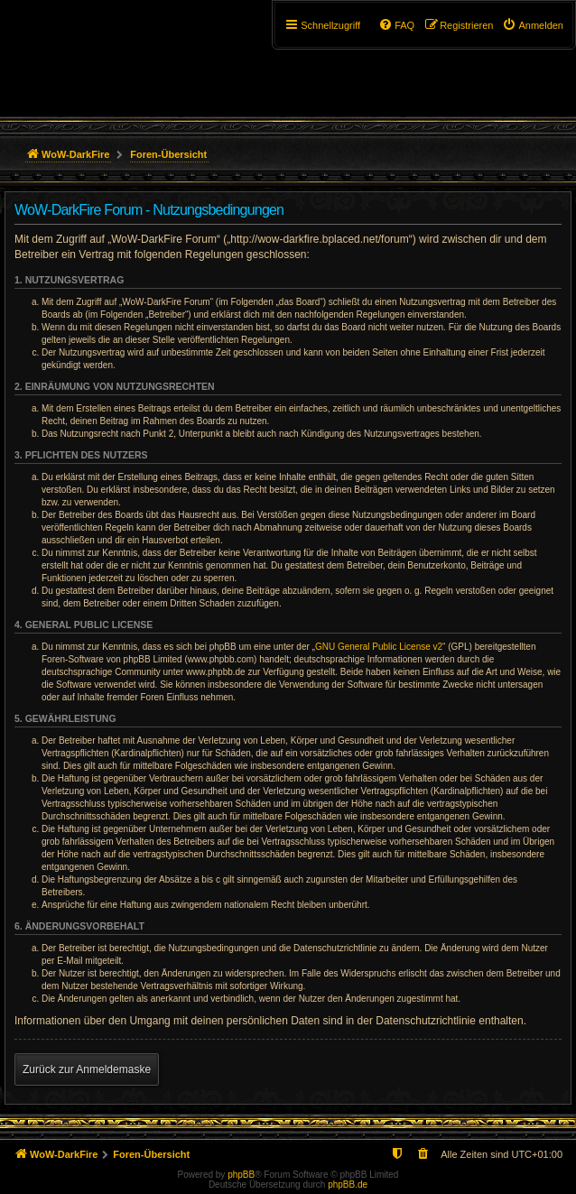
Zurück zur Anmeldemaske (87, 1069)
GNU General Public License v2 (378, 647)
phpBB (241, 1175)
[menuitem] (532, 25)
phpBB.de (347, 1184)
